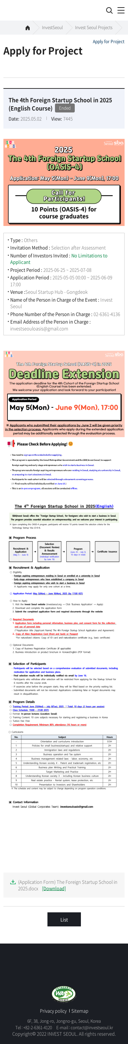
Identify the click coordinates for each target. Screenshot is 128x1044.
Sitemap (79, 1010)
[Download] (54, 888)
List (64, 919)
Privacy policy (53, 1010)
